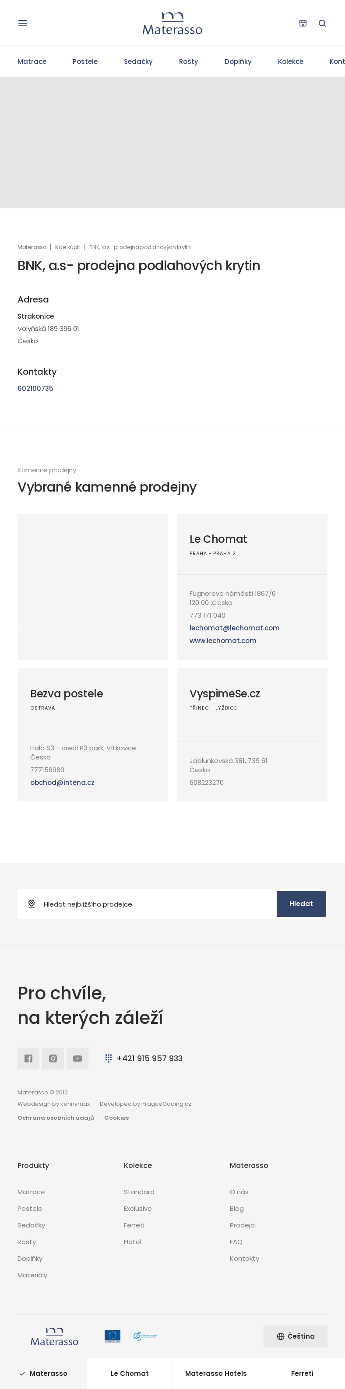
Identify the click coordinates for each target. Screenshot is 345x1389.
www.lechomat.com (223, 640)
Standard (139, 1191)
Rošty (188, 61)
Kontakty (244, 1258)
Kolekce (290, 61)
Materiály (32, 1275)
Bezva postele (66, 693)
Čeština (295, 1336)
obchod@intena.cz (62, 782)
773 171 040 (207, 615)
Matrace (32, 61)
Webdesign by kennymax (54, 1104)
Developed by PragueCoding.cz (145, 1104)
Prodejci (243, 1225)
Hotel (132, 1241)
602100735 (35, 388)
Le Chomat (218, 539)
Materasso (32, 247)
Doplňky (238, 61)
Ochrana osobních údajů (56, 1118)
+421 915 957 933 (143, 1058)
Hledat (301, 903)
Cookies (116, 1118)
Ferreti (134, 1225)
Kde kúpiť (67, 247)
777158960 (47, 769)
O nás (239, 1191)
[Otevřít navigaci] (22, 23)
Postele (85, 61)
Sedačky (138, 61)
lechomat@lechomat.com (235, 628)
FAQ (236, 1241)
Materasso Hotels (216, 1373)
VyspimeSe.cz (225, 693)
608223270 (207, 782)
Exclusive (138, 1208)
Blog (237, 1208)
